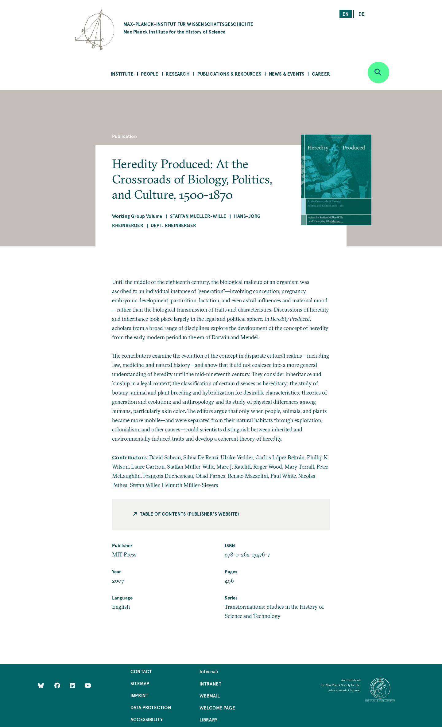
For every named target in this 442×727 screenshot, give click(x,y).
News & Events (286, 73)
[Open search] (378, 72)
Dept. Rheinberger (173, 225)
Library (208, 719)
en (346, 13)
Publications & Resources (229, 73)
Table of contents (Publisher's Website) (189, 513)
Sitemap (139, 683)
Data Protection (150, 707)
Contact (141, 671)
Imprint (139, 695)
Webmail (210, 695)
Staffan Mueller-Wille (198, 216)
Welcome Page (217, 707)
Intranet (210, 683)
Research (177, 73)
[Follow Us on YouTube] (87, 685)
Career (321, 73)
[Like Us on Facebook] (57, 685)
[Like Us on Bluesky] (41, 685)
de (361, 13)
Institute (122, 73)
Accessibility (146, 719)
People (149, 73)
